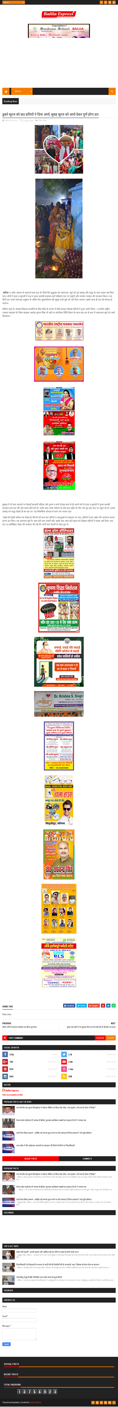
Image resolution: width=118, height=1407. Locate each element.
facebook (100, 1038)
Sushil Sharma (35, 1402)
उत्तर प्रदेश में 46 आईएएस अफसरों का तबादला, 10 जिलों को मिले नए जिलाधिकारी (45, 1145)
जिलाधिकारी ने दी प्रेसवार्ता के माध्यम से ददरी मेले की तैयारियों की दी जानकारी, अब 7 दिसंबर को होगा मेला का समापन (57, 1264)
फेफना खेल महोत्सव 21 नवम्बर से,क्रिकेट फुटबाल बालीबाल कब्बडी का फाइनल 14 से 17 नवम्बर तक (51, 1120)
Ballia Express (12, 1090)
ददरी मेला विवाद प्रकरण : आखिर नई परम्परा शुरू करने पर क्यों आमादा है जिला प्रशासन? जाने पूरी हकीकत (53, 1133)
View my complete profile (12, 1095)
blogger (110, 1038)
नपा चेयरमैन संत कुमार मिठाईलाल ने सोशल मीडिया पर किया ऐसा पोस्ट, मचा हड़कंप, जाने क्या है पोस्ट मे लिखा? (56, 1107)
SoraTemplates (13, 1402)
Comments (87, 1159)
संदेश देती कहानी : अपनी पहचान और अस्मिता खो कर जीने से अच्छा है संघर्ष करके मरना (47, 1252)
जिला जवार (42, 120)
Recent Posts (30, 1159)
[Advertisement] (59, 65)
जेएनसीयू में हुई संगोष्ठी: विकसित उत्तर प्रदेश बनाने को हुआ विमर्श (39, 1277)
